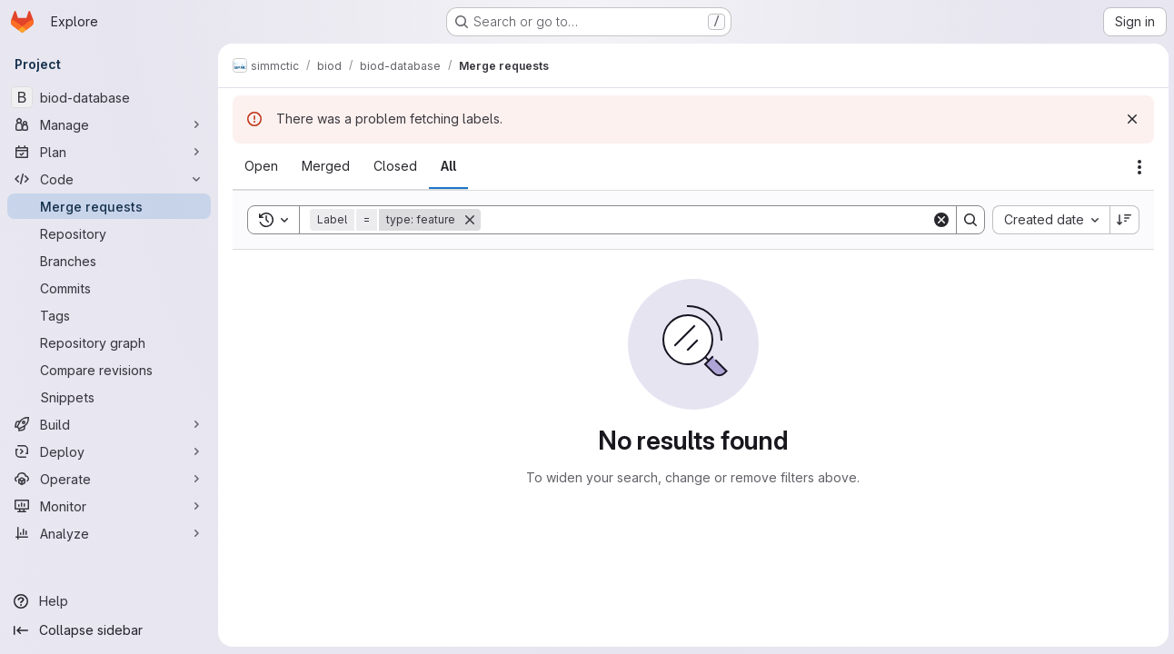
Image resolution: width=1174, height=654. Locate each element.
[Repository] (109, 233)
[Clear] (939, 220)
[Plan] (109, 151)
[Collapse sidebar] (109, 630)
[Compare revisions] (109, 369)
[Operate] (109, 478)
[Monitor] (109, 506)
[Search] (705, 220)
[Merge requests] (109, 206)
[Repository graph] (109, 342)
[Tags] (109, 315)
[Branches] (109, 260)
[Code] (109, 179)
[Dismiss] (1130, 119)
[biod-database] (109, 97)
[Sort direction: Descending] (1123, 219)
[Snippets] (109, 397)
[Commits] (109, 288)
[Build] (109, 424)
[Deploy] (109, 451)
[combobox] (1049, 219)
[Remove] (470, 220)
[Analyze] (109, 533)
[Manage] (109, 124)
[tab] (261, 166)
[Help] (109, 601)
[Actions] (1137, 167)
